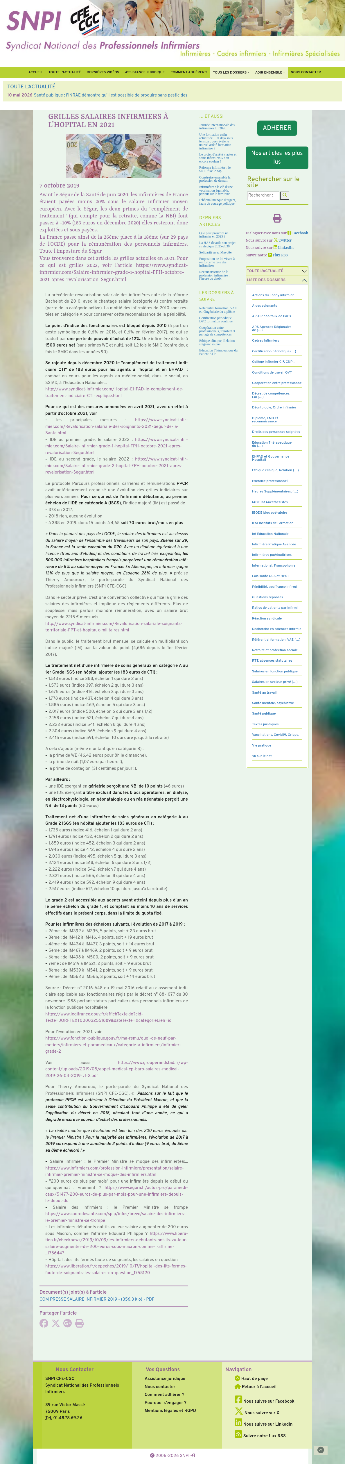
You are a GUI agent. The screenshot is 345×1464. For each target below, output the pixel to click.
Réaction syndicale (267, 618)
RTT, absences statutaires (272, 660)
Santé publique (264, 713)
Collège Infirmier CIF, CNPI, (273, 362)
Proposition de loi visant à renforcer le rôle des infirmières (217, 262)
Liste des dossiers (266, 280)
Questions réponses (267, 597)
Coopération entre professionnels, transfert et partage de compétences (217, 331)
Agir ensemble (268, 72)
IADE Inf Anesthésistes (270, 502)
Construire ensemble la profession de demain (215, 179)
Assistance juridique (145, 72)
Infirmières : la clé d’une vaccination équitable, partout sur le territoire (216, 190)
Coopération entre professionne (277, 383)
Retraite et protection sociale (275, 650)
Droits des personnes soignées (276, 432)
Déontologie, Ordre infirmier (274, 407)
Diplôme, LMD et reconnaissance (265, 420)
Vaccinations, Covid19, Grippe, (275, 735)
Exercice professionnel (270, 481)
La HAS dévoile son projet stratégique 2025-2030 (217, 244)
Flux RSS (278, 255)
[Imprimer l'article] (79, 1325)
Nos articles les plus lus (277, 158)
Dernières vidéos (103, 72)
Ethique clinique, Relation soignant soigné (217, 342)
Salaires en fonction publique (275, 671)
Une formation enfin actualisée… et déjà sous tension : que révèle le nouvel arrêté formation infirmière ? (216, 141)
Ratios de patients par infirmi (275, 608)
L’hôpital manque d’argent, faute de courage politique (217, 202)
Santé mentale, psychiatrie (273, 703)
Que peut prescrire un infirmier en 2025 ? (214, 235)
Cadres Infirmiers (265, 340)
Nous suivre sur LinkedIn (263, 1424)
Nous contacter (306, 72)
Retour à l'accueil (255, 1387)
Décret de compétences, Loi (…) (271, 395)
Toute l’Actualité (64, 72)
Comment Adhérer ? (188, 72)
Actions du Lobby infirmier (273, 295)
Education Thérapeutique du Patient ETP (218, 352)
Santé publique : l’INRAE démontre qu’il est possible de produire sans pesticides (111, 95)
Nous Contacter (75, 1370)
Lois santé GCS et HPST (270, 576)
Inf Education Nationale (270, 534)
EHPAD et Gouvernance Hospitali (270, 458)
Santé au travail (264, 692)
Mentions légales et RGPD (170, 1411)
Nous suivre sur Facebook (264, 1401)
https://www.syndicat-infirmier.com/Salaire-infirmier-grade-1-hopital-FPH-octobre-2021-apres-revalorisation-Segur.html (113, 273)
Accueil (35, 72)
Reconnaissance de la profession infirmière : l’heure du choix (214, 275)
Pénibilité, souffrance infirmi (274, 587)
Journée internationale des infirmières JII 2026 (217, 127)
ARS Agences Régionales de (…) (271, 329)
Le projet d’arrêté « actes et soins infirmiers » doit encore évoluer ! (217, 158)
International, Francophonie (274, 565)
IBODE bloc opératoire (269, 512)
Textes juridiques (265, 724)
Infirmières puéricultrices (272, 555)
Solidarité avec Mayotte (215, 252)
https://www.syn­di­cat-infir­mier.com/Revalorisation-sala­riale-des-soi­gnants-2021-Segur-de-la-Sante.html (116, 426)
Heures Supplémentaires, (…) (275, 491)
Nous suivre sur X (257, 1413)
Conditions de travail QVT (272, 372)
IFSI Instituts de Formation (272, 523)
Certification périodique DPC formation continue (216, 320)
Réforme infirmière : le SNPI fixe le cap (215, 169)
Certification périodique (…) (274, 351)
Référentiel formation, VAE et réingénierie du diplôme (218, 310)
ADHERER (277, 128)
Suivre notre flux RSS (260, 1436)
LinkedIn (284, 248)
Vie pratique (261, 745)
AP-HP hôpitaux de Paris (271, 316)
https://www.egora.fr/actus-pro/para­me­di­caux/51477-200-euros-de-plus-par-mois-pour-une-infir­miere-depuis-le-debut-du (116, 1194)
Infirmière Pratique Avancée (274, 544)
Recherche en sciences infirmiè (276, 629)
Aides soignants (264, 305)
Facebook (298, 233)
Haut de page (251, 1379)
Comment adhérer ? (164, 1395)
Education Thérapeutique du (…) (272, 444)
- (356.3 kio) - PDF (96, 1299)
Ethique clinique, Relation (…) (275, 470)
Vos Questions (163, 1370)
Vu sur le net (262, 756)
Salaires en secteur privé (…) (275, 682)
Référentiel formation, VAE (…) (276, 640)
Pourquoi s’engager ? (165, 1403)
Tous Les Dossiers (230, 72)
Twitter (283, 240)
